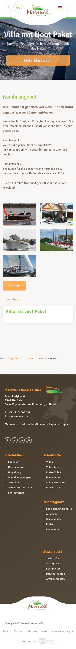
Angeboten (52, 514)
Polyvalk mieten (55, 573)
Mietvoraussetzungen (62, 631)
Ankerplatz (52, 563)
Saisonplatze (53, 519)
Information (14, 455)
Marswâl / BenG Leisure (23, 390)
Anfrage (14, 285)
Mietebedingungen (19, 477)
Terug (13, 299)
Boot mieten (53, 477)
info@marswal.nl (19, 416)
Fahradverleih (16, 492)
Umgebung (14, 472)
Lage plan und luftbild (59, 508)
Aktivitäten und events (21, 487)
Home (30, 358)
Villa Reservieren (56, 482)
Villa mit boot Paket (26, 311)
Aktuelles (13, 482)
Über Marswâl (16, 467)
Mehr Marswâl (36, 58)
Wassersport (52, 552)
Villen (49, 462)
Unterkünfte (52, 455)
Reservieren (53, 529)
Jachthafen (53, 558)
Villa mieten (53, 467)
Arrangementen (55, 578)
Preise (50, 524)
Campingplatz (53, 502)
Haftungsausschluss (37, 631)
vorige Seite (11, 358)
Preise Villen (53, 472)
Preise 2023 (53, 487)
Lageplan (13, 462)
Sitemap (18, 631)
